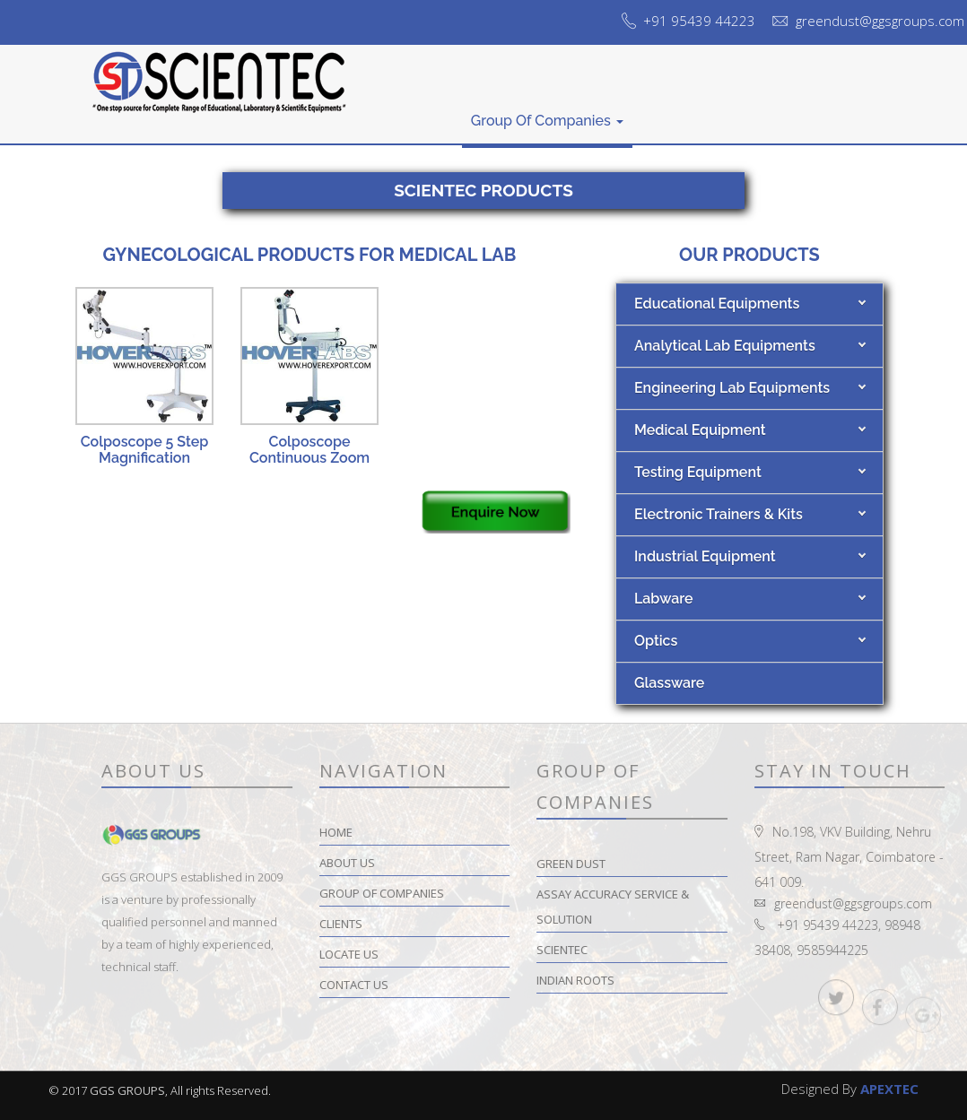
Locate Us (738, 108)
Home (352, 112)
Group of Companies (547, 120)
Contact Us (827, 91)
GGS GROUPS (127, 1090)
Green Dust (644, 863)
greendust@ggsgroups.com (880, 21)
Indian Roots (649, 980)
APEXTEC (889, 1089)
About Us (421, 108)
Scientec (635, 950)
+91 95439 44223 (699, 21)
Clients (664, 112)
